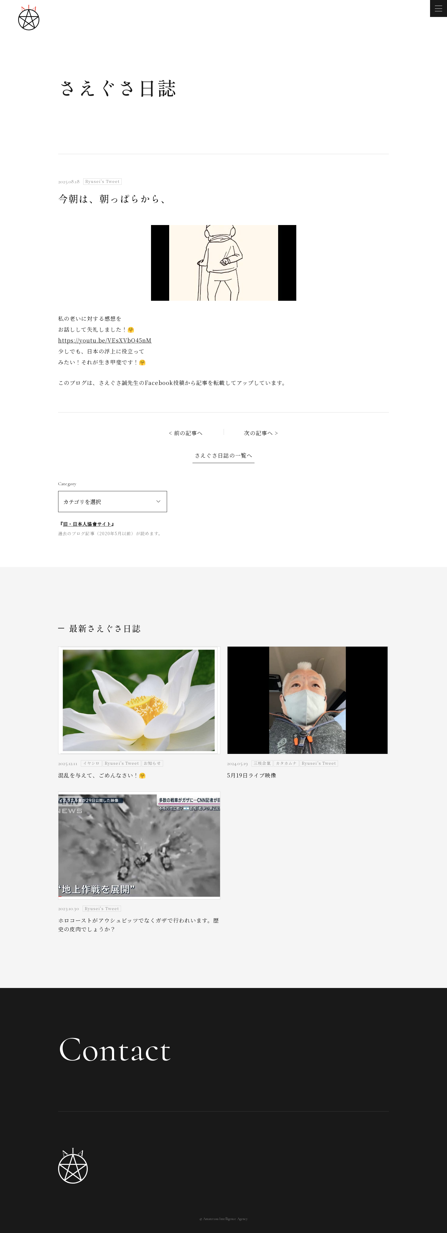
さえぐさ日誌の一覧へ (223, 455)
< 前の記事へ (186, 433)
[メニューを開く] (438, 8)
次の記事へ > (261, 433)
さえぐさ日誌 (117, 87)
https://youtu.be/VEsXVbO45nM (105, 340)
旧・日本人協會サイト (87, 524)
